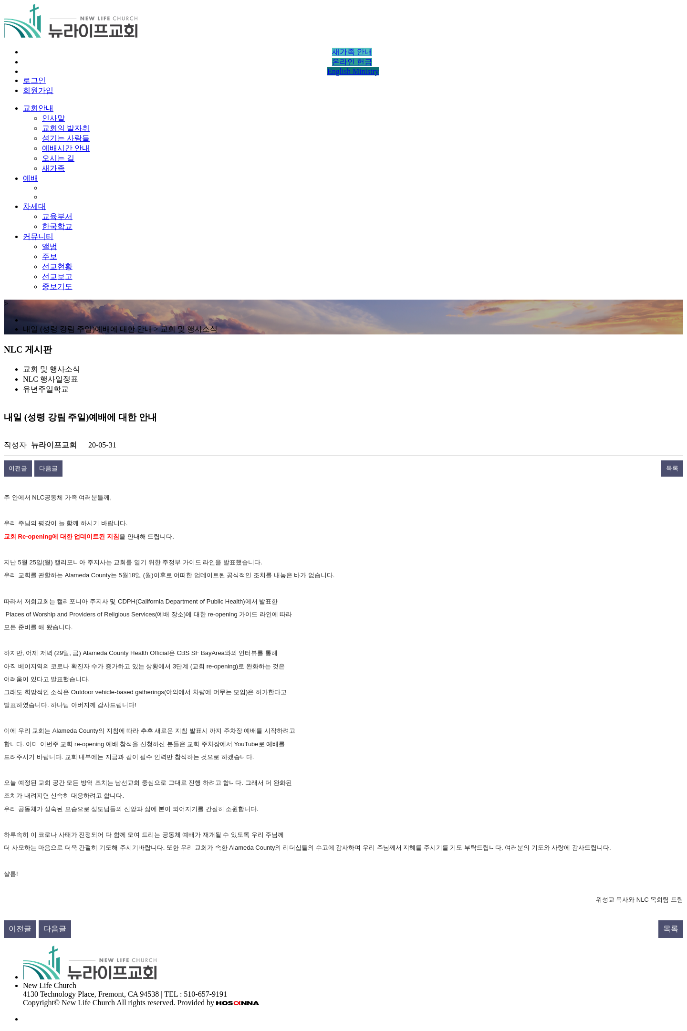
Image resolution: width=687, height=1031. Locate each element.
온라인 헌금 (352, 62)
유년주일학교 (46, 389)
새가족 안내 (352, 52)
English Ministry (353, 71)
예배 (30, 178)
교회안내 (38, 108)
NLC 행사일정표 (50, 379)
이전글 (18, 468)
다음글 (48, 468)
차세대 (34, 206)
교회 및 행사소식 (51, 369)
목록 (672, 468)
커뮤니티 (38, 236)
